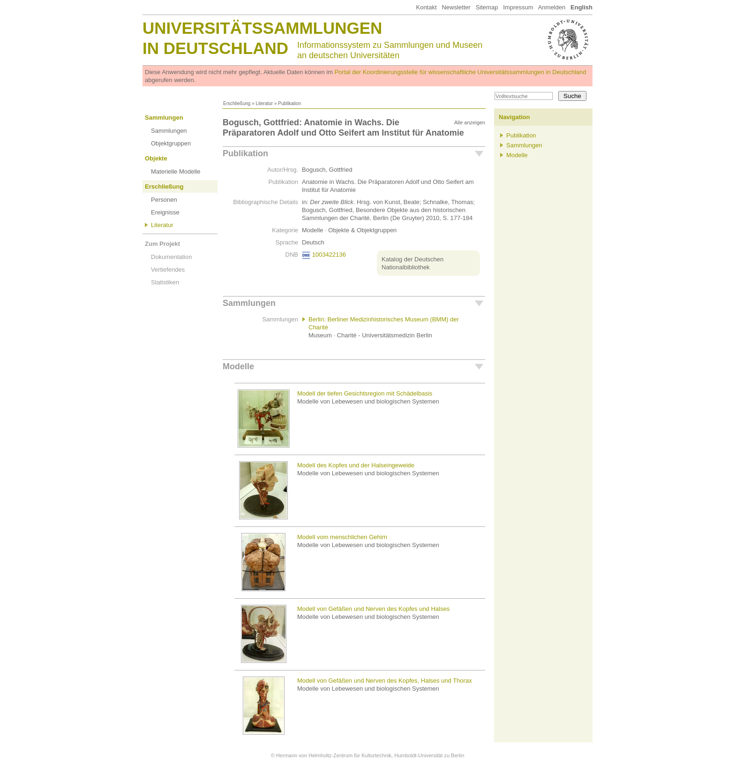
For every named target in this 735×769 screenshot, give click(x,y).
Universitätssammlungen (262, 28)
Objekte (156, 158)
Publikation (245, 153)
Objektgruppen (171, 143)
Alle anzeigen (469, 122)
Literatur (264, 103)
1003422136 (329, 254)
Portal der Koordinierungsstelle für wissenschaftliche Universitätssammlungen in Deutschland (460, 72)
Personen (164, 199)
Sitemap (487, 7)
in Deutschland (215, 48)
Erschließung (236, 103)
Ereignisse (165, 212)
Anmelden (552, 7)
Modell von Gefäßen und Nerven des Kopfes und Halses (373, 608)
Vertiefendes (168, 269)
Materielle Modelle (176, 171)
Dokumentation (171, 256)
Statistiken (165, 282)
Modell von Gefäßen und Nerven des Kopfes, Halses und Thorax (384, 680)
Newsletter (456, 7)
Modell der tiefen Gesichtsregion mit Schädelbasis (364, 393)
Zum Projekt (162, 243)
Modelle (238, 366)
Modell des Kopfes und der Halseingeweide (355, 465)
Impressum (518, 7)
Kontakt (426, 7)
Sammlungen (164, 117)
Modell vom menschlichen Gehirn (342, 537)
